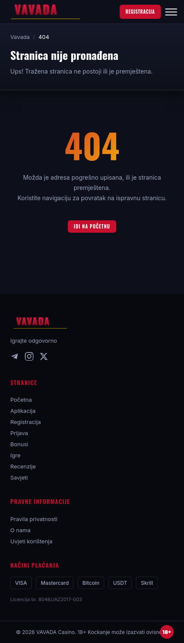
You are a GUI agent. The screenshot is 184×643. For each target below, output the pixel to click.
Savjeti (19, 477)
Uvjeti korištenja (31, 541)
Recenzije (23, 466)
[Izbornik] (171, 12)
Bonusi (19, 444)
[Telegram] (14, 358)
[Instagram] (29, 358)
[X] (43, 358)
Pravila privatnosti (33, 519)
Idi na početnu (92, 226)
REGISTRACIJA (140, 11)
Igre (15, 455)
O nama (20, 530)
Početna (21, 399)
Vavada (20, 36)
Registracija (25, 421)
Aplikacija (23, 410)
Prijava (19, 433)
